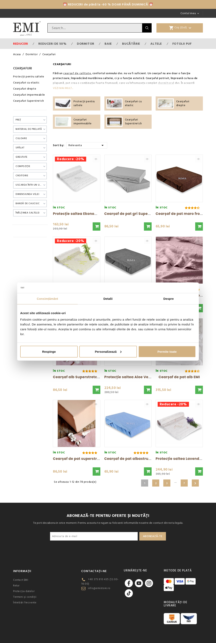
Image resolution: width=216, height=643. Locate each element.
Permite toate (167, 351)
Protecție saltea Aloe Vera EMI (132, 377)
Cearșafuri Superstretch (28, 101)
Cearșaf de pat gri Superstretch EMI (137, 213)
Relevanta (86, 145)
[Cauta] (94, 28)
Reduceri (20, 43)
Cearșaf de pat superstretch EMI (82, 458)
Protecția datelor (24, 591)
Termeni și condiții (24, 597)
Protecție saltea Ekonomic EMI (80, 213)
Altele (156, 43)
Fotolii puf (182, 43)
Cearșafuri (22, 68)
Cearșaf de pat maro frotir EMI (183, 213)
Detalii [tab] (108, 298)
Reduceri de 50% (52, 43)
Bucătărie (131, 43)
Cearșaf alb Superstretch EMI (80, 377)
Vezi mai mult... (63, 88)
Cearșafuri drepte (24, 89)
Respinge (49, 351)
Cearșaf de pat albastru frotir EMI (135, 458)
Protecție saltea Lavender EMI (183, 458)
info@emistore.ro (99, 588)
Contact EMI (20, 580)
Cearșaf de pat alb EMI (179, 377)
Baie (108, 43)
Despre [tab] (168, 298)
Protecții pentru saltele (28, 77)
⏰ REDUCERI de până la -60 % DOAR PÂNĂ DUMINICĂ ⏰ (108, 4)
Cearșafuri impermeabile (29, 95)
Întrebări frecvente (24, 602)
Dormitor (85, 43)
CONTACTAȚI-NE (94, 571)
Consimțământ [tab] (47, 298)
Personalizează (108, 351)
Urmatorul (195, 483)
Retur (16, 585)
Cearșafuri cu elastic (26, 83)
